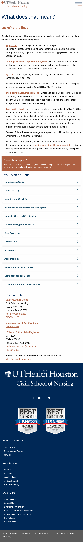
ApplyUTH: (11, 45)
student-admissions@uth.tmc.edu (22, 346)
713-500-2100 (12, 317)
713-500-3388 (12, 350)
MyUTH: (10, 74)
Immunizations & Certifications (22, 323)
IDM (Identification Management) (22, 93)
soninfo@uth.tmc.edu (16, 314)
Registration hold (15, 109)
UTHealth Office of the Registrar (22, 332)
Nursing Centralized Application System (26, 62)
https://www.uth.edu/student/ (19, 359)
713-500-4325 (12, 326)
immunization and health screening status (52, 145)
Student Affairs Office (17, 300)
